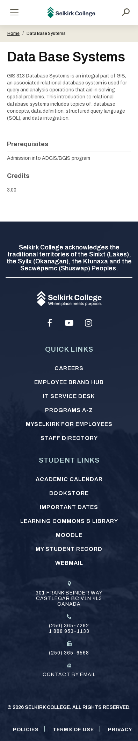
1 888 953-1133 (69, 631)
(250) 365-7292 (69, 625)
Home (13, 33)
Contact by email (69, 674)
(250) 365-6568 (69, 653)
